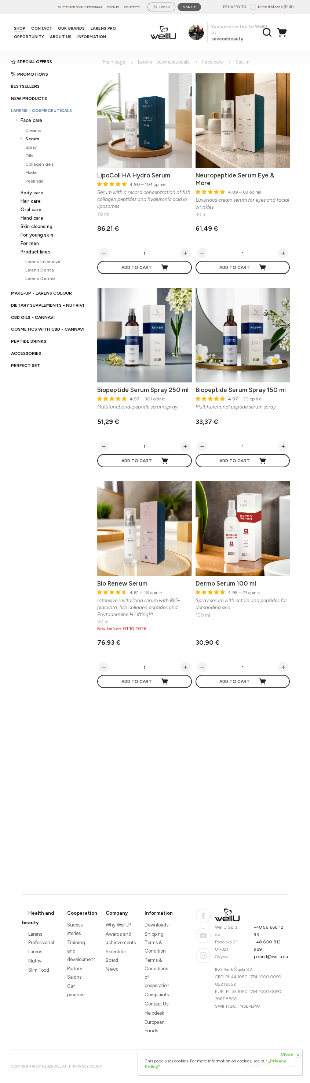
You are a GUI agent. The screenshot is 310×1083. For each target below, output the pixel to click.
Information (159, 913)
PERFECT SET (25, 365)
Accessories (26, 353)
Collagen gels (39, 164)
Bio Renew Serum (122, 583)
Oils (29, 155)
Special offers (31, 61)
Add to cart (145, 267)
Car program (76, 990)
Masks (31, 172)
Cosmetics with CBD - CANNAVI (47, 329)
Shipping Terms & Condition (155, 942)
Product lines (36, 252)
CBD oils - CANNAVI (33, 317)
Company (117, 913)
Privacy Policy (87, 1066)
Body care (32, 192)
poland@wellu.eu (271, 956)
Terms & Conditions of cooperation (157, 972)
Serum (32, 138)
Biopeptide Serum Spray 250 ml (143, 389)
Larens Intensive (43, 261)
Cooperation (82, 913)
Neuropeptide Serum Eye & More (235, 179)
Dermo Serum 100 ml (226, 583)
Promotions (29, 74)
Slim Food (38, 970)
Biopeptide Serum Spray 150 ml (241, 389)
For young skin (37, 235)
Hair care (31, 201)
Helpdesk (154, 1013)
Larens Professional (41, 938)
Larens (35, 951)
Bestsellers (25, 86)
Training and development (80, 951)
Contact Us (156, 1004)
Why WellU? (118, 925)
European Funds (155, 1026)
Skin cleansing (36, 226)
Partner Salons (74, 973)
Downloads (156, 925)
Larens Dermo (40, 278)
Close (291, 1055)
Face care (31, 120)
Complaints (157, 994)
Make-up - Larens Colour (41, 293)
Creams (33, 130)
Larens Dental (40, 269)
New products (29, 98)
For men (30, 243)
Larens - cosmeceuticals (41, 110)
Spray (31, 147)
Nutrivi (35, 961)
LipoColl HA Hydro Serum (133, 175)
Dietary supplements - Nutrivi (47, 305)
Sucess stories (75, 929)
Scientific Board (116, 956)
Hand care (32, 218)
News (112, 969)
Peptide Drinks (28, 341)
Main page (114, 62)
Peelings (34, 181)
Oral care (31, 209)
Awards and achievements (119, 938)
